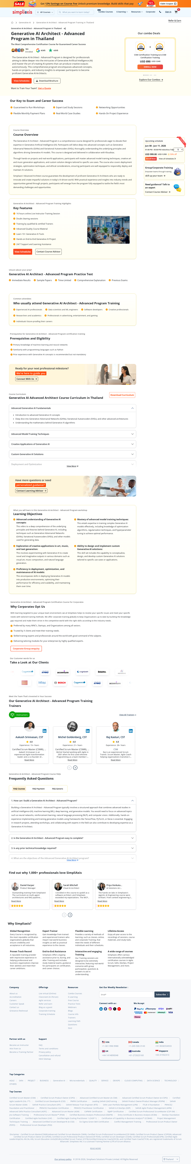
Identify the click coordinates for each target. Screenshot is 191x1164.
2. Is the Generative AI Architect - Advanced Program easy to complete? (47, 838)
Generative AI (25, 22)
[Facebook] (105, 1008)
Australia (134, 1051)
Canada (134, 1042)
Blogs (70, 1010)
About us (14, 993)
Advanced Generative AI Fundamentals (31, 408)
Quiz (70, 1028)
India (159, 1042)
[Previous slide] (69, 768)
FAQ (40, 1045)
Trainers (71, 1017)
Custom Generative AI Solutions (27, 454)
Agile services (45, 1000)
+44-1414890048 (110, 1055)
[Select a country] (171, 1159)
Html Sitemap (45, 1059)
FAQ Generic (57, 788)
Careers (13, 1000)
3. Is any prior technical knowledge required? (33, 848)
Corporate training (47, 1010)
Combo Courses (105, 11)
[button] (44, 12)
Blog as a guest (45, 1007)
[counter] (178, 149)
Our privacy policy (63, 1159)
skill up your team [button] (155, 175)
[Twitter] (114, 1008)
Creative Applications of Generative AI (30, 444)
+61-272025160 (136, 1055)
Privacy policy (45, 1052)
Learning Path (74, 1021)
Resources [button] (137, 11)
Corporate (150, 11)
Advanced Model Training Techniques (30, 434)
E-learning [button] (122, 11)
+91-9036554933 (163, 1046)
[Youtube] (118, 1008)
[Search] (78, 12)
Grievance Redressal (19, 1010)
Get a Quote (44, 88)
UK (105, 1051)
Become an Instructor (19, 1045)
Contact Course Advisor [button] (157, 192)
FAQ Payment (38, 788)
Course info (73, 1014)
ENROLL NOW (150, 67)
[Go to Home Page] (12, 22)
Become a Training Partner (21, 1052)
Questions (72, 1024)
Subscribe (162, 994)
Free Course (73, 1000)
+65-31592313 (162, 1055)
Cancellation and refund (49, 1055)
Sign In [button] (168, 11)
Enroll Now (151, 158)
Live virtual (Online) (47, 993)
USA (105, 1042)
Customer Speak (17, 1004)
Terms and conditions (48, 1048)
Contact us (14, 1007)
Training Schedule (47, 1014)
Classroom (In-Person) (48, 997)
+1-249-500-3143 (137, 1046)
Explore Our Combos (151, 79)
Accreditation (15, 997)
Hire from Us (15, 1048)
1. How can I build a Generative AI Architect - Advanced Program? (44, 800)
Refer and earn (45, 1004)
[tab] (146, 75)
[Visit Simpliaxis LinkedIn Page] (45, 731)
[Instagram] (109, 1008)
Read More (29, 760)
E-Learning (73, 997)
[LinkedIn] (100, 1008)
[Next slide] (75, 768)
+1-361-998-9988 (110, 1046)
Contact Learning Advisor (31, 490)
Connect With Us (26, 378)
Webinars (72, 1007)
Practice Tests (74, 1004)
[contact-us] (160, 12)
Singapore (161, 1051)
